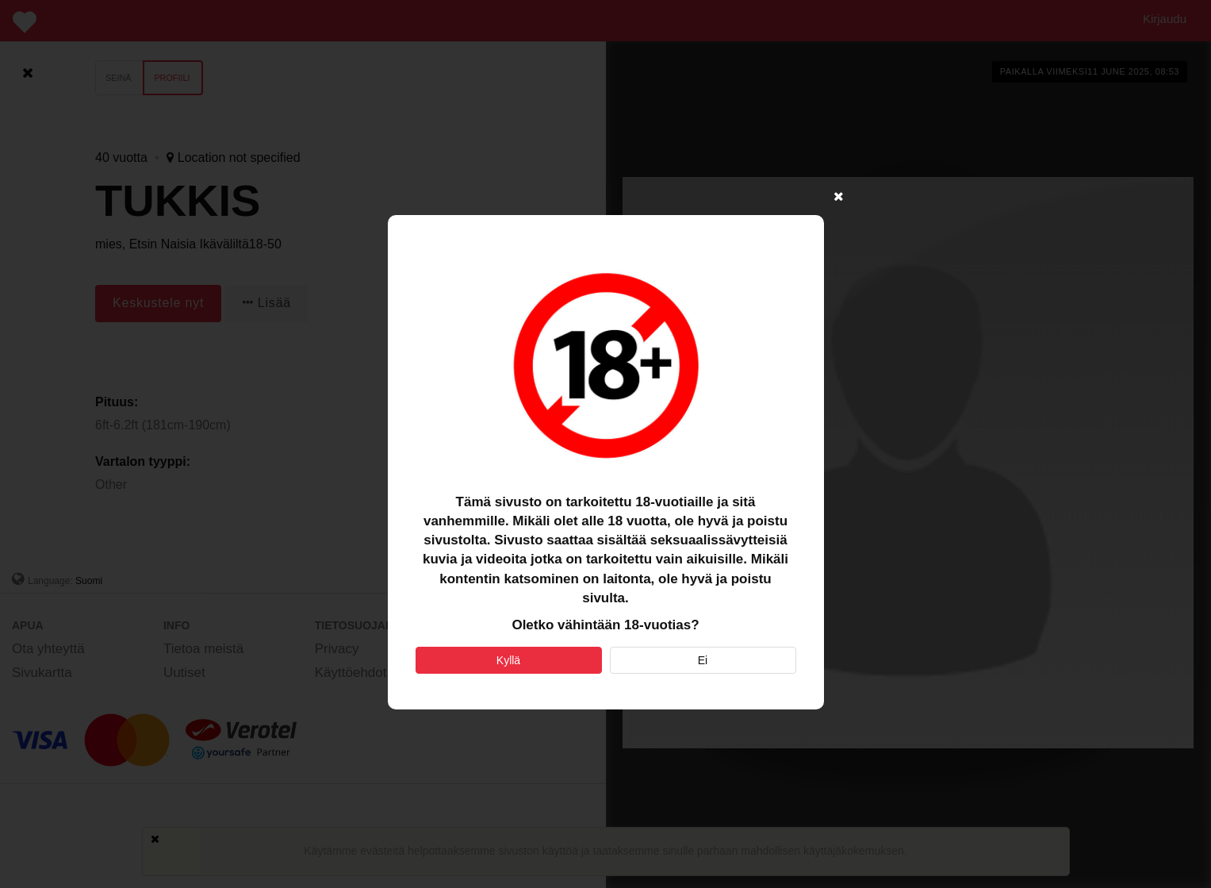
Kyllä (508, 660)
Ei (702, 660)
